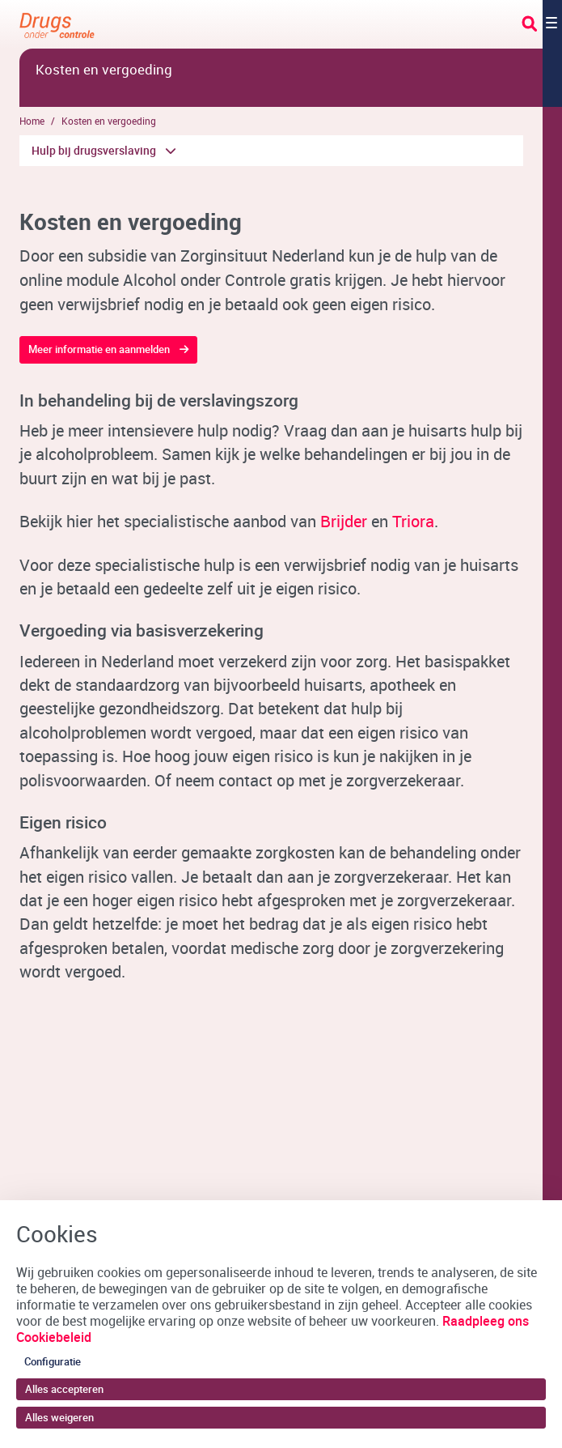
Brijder (343, 521)
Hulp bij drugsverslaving (94, 150)
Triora (413, 521)
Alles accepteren (64, 1389)
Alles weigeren (59, 1417)
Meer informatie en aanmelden (99, 349)
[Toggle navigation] (542, 24)
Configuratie (52, 1361)
